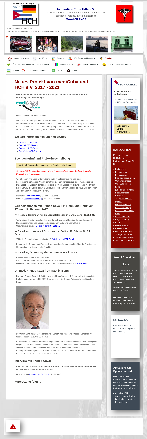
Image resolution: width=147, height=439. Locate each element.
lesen (133, 303)
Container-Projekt (121, 290)
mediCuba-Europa (123, 208)
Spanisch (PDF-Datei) (28, 148)
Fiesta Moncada (122, 193)
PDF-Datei (82, 263)
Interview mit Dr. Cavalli (39, 374)
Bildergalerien (121, 172)
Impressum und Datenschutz (35, 70)
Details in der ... (48, 226)
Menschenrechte (122, 216)
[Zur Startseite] (27, 14)
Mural (117, 222)
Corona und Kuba (123, 184)
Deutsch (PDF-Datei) (28, 142)
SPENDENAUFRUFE (124, 237)
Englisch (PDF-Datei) (28, 145)
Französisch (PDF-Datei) (30, 151)
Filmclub (119, 196)
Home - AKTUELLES (19, 59)
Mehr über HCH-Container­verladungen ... (124, 129)
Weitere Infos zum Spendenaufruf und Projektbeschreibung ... (46, 165)
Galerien (13, 71)
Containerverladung (123, 181)
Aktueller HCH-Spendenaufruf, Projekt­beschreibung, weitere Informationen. (125, 397)
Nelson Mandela (122, 225)
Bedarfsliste (120, 169)
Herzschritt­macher (123, 205)
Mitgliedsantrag (122, 219)
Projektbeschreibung (33, 199)
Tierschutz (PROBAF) (124, 240)
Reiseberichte (121, 228)
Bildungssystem (122, 175)
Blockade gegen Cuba (125, 178)
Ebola (117, 187)
